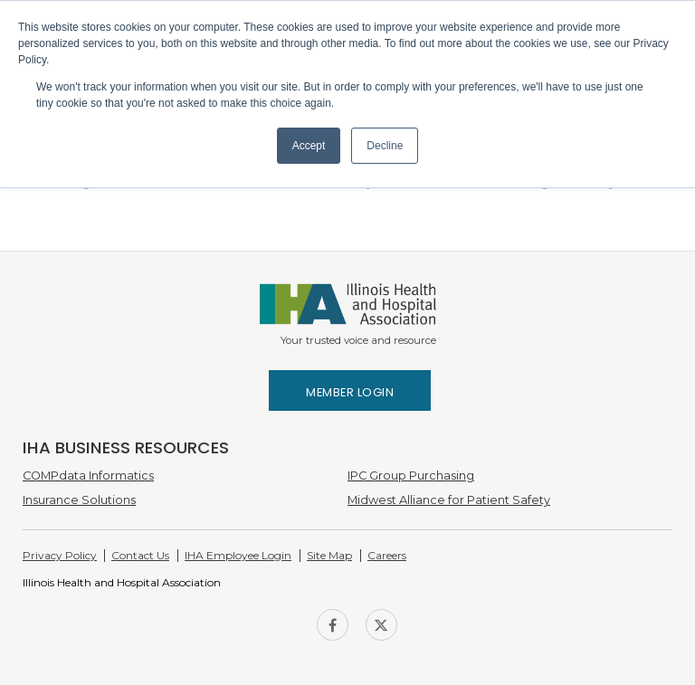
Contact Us (140, 555)
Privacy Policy (60, 555)
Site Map (329, 555)
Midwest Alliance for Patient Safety (449, 500)
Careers (386, 555)
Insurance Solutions (79, 500)
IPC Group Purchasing (411, 475)
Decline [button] (385, 145)
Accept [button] (309, 145)
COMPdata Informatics (88, 475)
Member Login (350, 392)
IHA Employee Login (238, 555)
